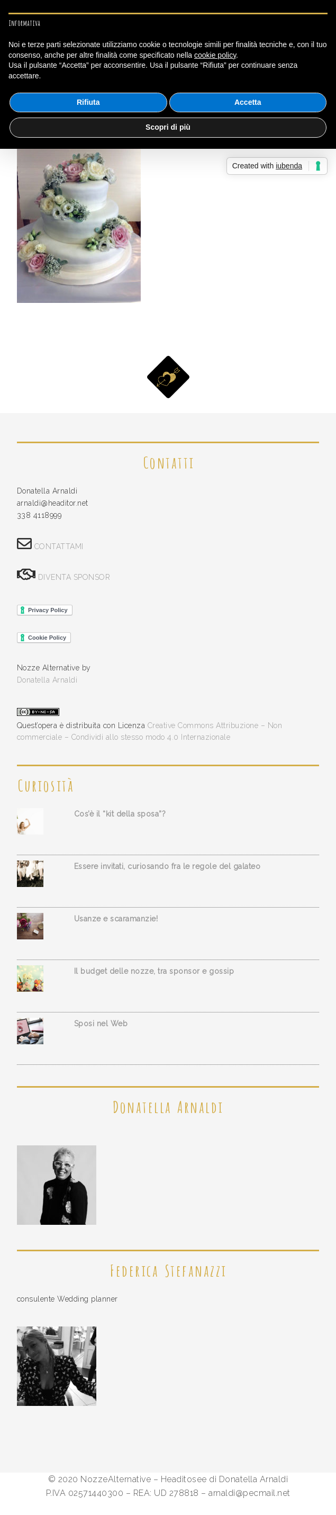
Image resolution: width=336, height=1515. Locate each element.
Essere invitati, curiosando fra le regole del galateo (167, 866)
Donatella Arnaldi (47, 680)
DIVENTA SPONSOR (74, 577)
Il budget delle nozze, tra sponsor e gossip (154, 971)
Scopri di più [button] (168, 127)
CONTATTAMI (59, 546)
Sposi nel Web (101, 1023)
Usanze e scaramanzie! (116, 919)
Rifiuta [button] (88, 102)
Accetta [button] (247, 102)
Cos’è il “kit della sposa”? (120, 814)
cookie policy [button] (215, 55)
